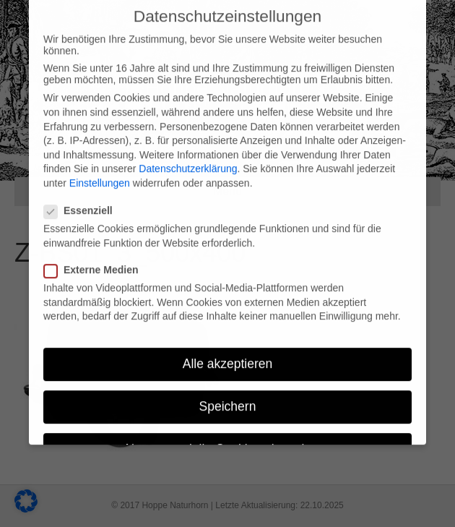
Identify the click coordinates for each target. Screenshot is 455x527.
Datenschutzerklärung (188, 157)
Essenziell (82, 199)
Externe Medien (95, 258)
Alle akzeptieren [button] (228, 352)
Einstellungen (99, 171)
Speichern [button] (227, 394)
